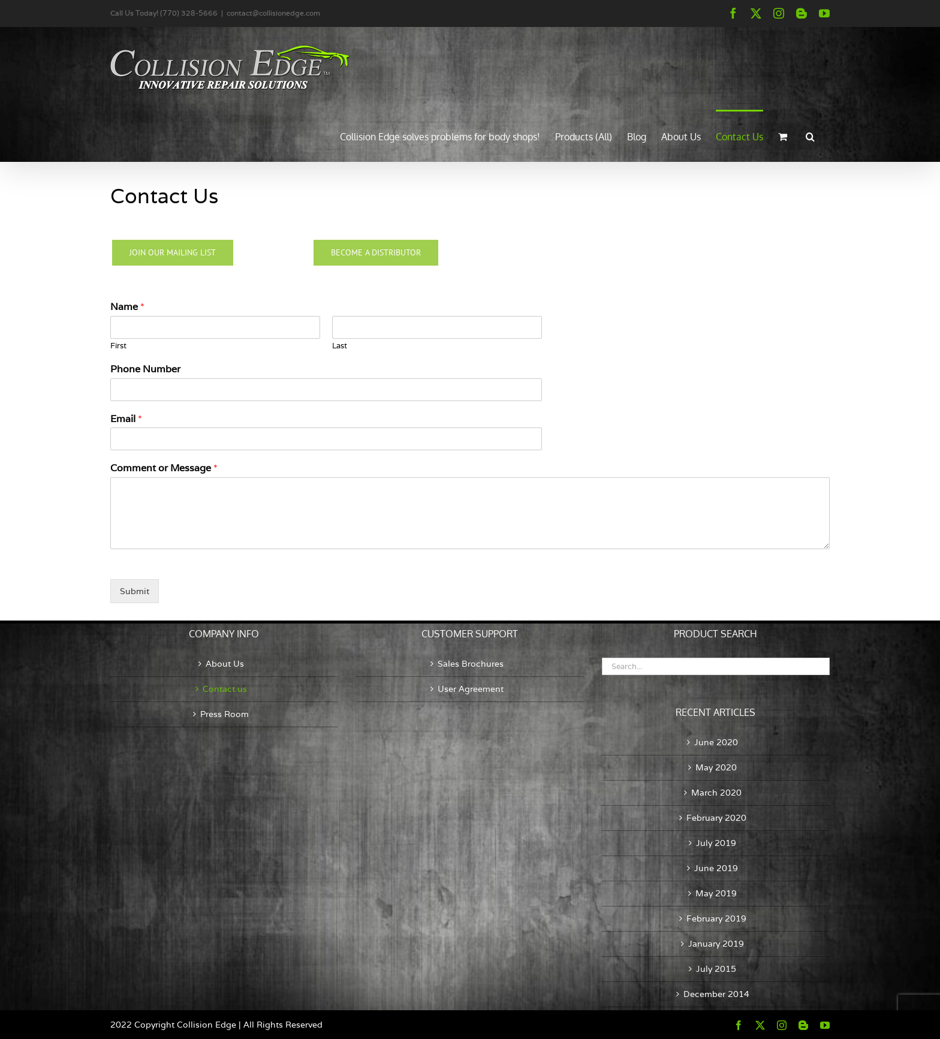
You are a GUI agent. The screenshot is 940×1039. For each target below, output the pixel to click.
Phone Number (145, 369)
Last (339, 346)
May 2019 (716, 893)
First (118, 346)
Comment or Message (164, 468)
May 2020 (716, 767)
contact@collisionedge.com (273, 12)
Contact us (225, 688)
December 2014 (716, 994)
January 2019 (716, 943)
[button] (810, 135)
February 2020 (716, 817)
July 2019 (716, 843)
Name (127, 307)
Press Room (224, 714)
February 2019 (716, 918)
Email (126, 419)
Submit (134, 591)
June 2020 (716, 742)
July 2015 (716, 968)
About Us (225, 663)
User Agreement (471, 688)
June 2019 (716, 868)
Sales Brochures (471, 663)
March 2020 (716, 792)
